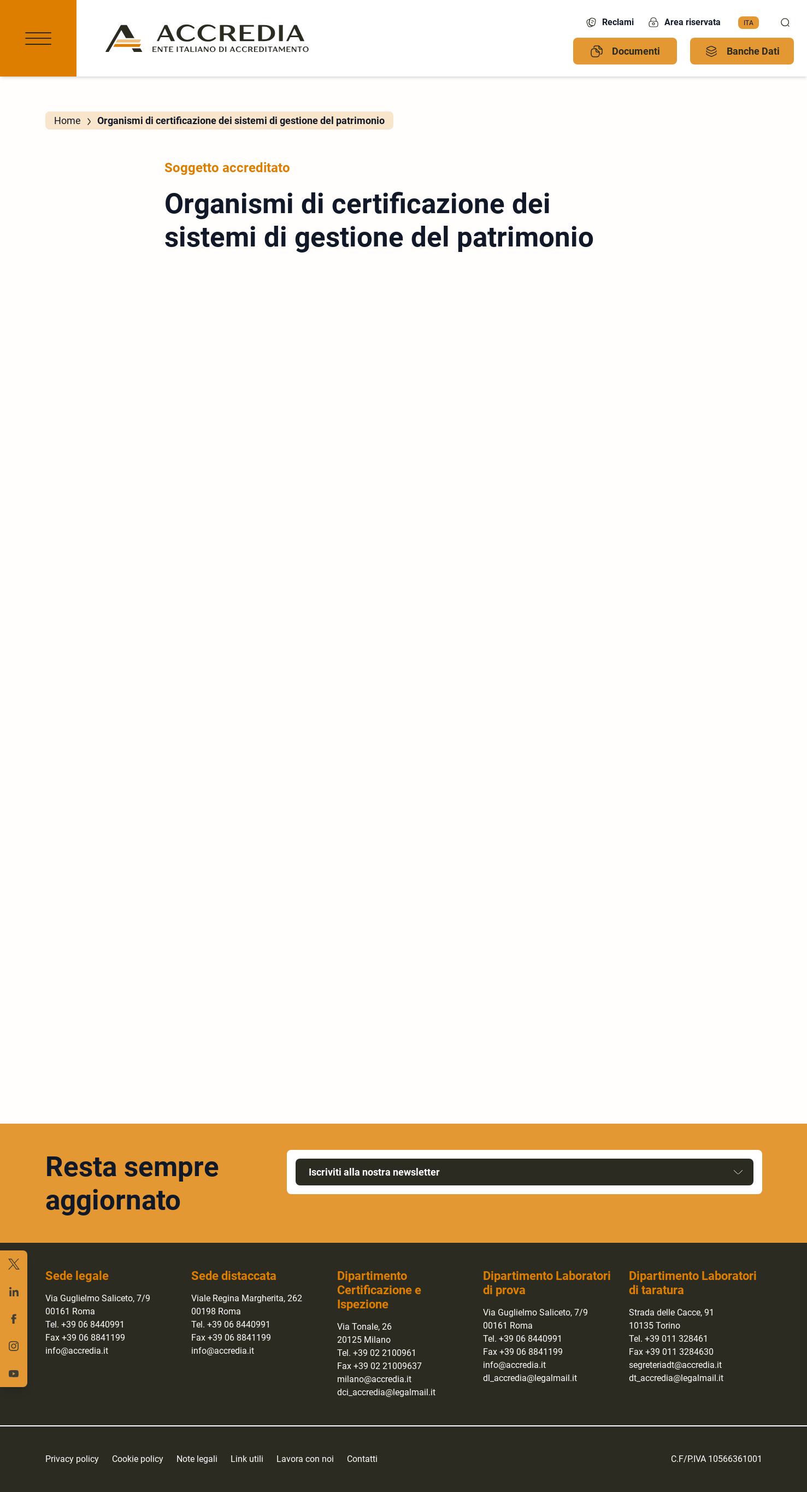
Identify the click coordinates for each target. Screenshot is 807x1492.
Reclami (609, 22)
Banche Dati (742, 51)
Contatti (362, 1459)
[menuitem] (748, 23)
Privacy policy (72, 1459)
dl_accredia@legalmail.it (530, 1378)
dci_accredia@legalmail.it (386, 1392)
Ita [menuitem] (748, 22)
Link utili (247, 1459)
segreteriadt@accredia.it (675, 1365)
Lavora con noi (305, 1459)
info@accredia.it (76, 1351)
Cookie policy (137, 1459)
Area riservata (684, 22)
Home (67, 120)
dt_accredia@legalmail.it (676, 1378)
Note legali (196, 1459)
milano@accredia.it (374, 1379)
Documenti (625, 51)
